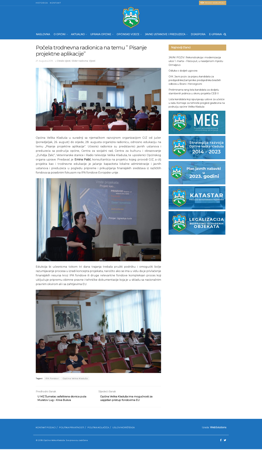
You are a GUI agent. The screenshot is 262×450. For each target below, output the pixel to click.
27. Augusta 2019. (44, 60)
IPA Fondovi (52, 378)
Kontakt (55, 3)
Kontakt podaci (46, 428)
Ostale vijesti (64, 60)
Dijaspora (198, 34)
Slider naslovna (80, 60)
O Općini (60, 34)
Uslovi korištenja (123, 428)
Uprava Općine (100, 34)
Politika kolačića (98, 428)
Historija (42, 3)
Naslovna (43, 34)
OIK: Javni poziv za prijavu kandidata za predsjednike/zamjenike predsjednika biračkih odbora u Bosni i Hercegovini (195, 80)
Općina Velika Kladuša (75, 378)
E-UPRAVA (215, 34)
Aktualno (78, 34)
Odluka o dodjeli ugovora (183, 70)
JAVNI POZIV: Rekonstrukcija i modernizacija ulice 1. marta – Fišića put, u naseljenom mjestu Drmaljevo (196, 61)
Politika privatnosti (71, 428)
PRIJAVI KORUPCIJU (213, 3)
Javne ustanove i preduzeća (165, 34)
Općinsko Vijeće (128, 34)
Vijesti (92, 60)
